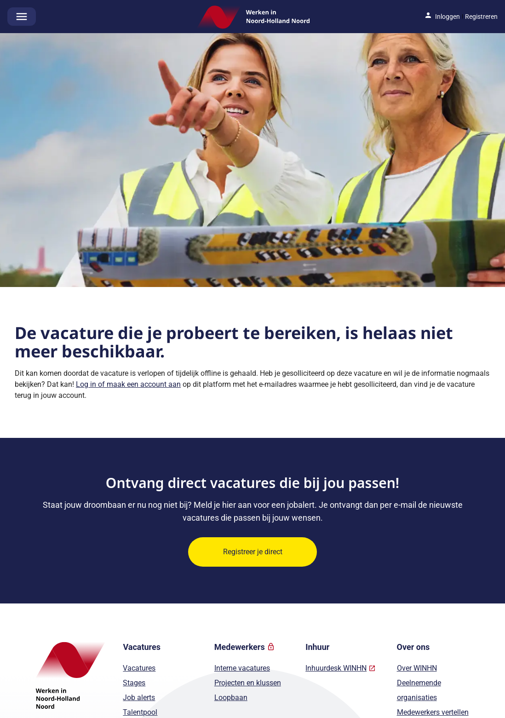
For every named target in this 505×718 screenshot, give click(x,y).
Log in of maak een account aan (128, 384)
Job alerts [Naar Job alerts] (139, 697)
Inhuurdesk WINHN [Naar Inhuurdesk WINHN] (336, 668)
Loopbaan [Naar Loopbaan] (230, 697)
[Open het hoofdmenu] (21, 16)
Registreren (481, 16)
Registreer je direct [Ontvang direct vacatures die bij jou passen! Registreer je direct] (252, 551)
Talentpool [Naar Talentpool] (140, 712)
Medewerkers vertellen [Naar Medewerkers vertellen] (433, 712)
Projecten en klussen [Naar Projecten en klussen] (247, 682)
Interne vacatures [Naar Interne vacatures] (242, 668)
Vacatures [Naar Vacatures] (139, 668)
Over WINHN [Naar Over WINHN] (417, 668)
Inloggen (447, 16)
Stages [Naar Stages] (134, 682)
